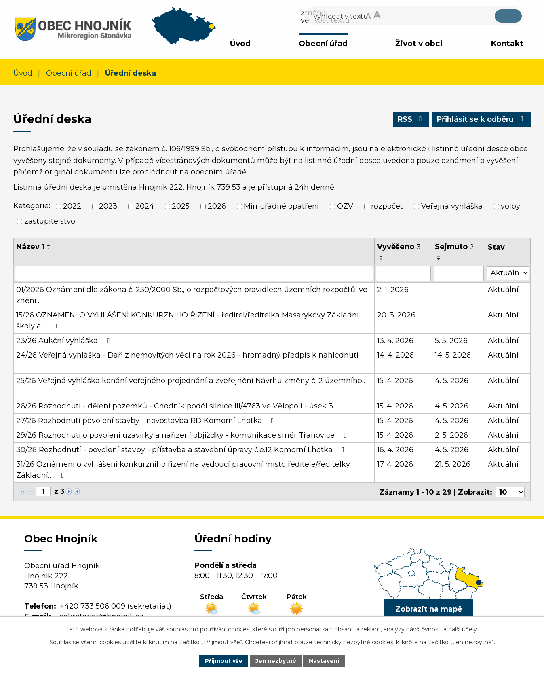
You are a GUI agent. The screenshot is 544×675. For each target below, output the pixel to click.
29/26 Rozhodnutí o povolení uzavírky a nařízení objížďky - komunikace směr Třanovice (183, 435)
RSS (408, 120)
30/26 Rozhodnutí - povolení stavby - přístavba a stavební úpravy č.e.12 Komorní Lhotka (182, 449)
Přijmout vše (223, 660)
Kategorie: (31, 205)
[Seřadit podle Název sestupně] (48, 248)
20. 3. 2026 (396, 315)
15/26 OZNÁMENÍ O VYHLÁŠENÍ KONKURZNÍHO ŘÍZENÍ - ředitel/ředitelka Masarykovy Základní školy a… (187, 320)
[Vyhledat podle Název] (194, 273)
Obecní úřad (323, 43)
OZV (345, 206)
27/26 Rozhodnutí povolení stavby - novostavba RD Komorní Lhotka (146, 420)
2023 (108, 206)
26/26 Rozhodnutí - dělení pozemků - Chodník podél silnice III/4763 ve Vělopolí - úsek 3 (182, 406)
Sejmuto (454, 246)
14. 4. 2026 (395, 355)
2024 (144, 206)
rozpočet (387, 206)
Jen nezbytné (276, 660)
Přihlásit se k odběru (480, 120)
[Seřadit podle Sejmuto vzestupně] (439, 256)
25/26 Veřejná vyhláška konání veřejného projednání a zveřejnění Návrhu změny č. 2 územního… (191, 385)
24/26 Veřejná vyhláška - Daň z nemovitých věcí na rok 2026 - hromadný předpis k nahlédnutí (187, 360)
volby (510, 206)
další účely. (463, 629)
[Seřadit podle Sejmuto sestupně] (439, 259)
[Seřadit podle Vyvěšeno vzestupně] (381, 256)
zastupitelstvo (49, 221)
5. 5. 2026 (451, 340)
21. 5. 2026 (452, 464)
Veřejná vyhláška (452, 206)
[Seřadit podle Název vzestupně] (48, 245)
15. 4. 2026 (395, 380)
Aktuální (503, 289)
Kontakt (507, 43)
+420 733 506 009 (92, 605)
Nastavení (325, 660)
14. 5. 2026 (453, 355)
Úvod (240, 43)
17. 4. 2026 (395, 464)
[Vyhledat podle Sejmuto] (459, 273)
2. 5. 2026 (451, 435)
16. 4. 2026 (395, 449)
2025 (181, 206)
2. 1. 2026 (393, 289)
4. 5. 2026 (451, 380)
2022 (72, 206)
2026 (217, 206)
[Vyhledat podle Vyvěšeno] (403, 273)
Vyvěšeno (399, 246)
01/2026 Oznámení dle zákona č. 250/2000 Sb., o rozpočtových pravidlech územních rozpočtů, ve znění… (191, 295)
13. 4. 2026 (395, 340)
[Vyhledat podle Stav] (508, 273)
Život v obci (419, 43)
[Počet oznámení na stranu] (510, 492)
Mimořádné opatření (281, 206)
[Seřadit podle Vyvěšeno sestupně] (381, 259)
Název (30, 246)
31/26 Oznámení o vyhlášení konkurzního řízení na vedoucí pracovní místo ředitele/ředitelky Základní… (183, 470)
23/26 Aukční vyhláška (64, 340)
